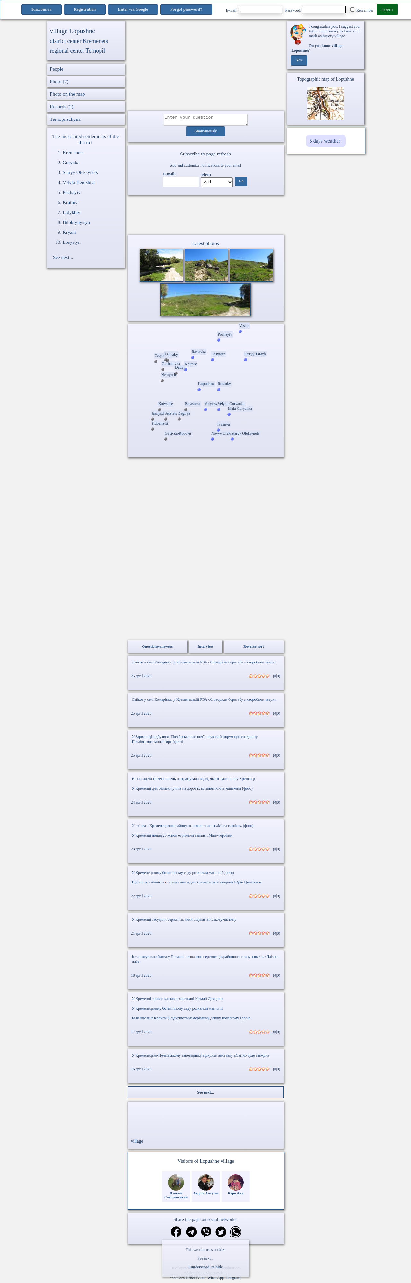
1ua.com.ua (41, 9)
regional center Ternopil (77, 51)
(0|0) (276, 678)
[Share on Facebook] (176, 1234)
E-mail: (254, 9)
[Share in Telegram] (191, 1234)
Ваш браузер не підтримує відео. (205, 216)
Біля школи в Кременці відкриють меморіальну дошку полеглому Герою (191, 1020)
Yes (299, 60)
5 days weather (325, 141)
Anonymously (205, 133)
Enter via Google (133, 9)
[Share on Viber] (206, 1234)
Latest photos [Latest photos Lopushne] (205, 245)
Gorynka (71, 162)
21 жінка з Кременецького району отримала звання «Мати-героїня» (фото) (193, 827)
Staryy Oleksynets (80, 172)
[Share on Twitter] (221, 1234)
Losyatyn (72, 242)
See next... (205, 1258)
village (137, 1143)
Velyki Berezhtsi (79, 182)
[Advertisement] (206, 66)
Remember (361, 10)
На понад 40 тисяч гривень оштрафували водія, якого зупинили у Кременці (193, 780)
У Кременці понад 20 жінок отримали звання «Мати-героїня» (182, 837)
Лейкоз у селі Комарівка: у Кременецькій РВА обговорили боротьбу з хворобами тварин (204, 664)
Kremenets (73, 152)
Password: (315, 9)
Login (387, 9)
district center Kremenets (79, 41)
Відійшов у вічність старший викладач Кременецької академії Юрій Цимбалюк (197, 884)
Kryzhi (69, 232)
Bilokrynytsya (76, 222)
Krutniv (70, 202)
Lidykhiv (71, 212)
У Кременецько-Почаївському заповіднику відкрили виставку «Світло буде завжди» (200, 1057)
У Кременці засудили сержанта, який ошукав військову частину (184, 921)
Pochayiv (72, 192)
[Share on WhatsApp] (235, 1234)
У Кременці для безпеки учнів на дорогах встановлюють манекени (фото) (192, 790)
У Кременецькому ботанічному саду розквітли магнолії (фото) (183, 874)
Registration (85, 9)
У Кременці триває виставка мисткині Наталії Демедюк (177, 1000)
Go (241, 183)
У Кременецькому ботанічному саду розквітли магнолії (177, 1010)
